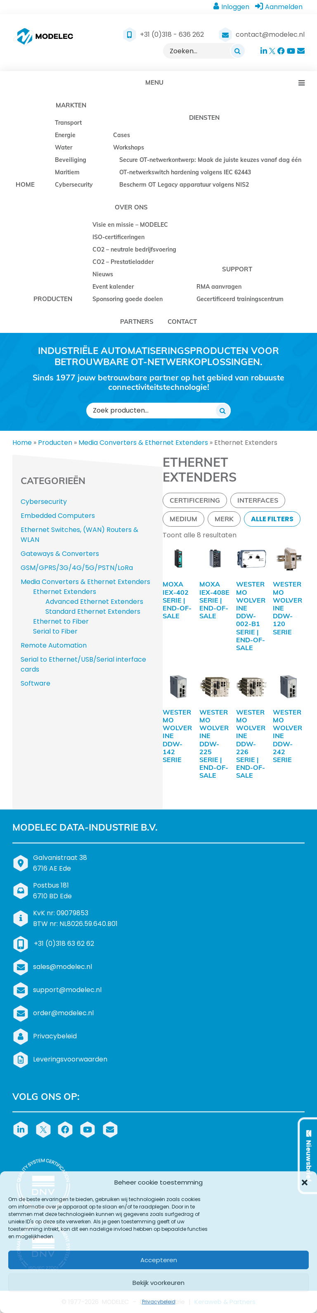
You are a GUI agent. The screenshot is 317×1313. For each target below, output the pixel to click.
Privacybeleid (158, 1301)
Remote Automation (54, 645)
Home (22, 442)
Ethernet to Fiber (61, 621)
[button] (304, 1182)
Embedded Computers (58, 515)
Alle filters (272, 519)
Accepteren (158, 1260)
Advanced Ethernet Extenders (94, 601)
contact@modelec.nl (270, 34)
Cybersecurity (44, 501)
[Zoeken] (238, 51)
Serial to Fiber (55, 631)
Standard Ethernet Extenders (92, 611)
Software (35, 683)
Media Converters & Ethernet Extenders (143, 442)
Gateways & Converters (60, 553)
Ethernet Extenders (64, 591)
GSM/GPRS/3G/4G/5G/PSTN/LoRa (77, 567)
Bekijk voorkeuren (158, 1282)
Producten (55, 442)
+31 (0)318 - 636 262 (172, 34)
